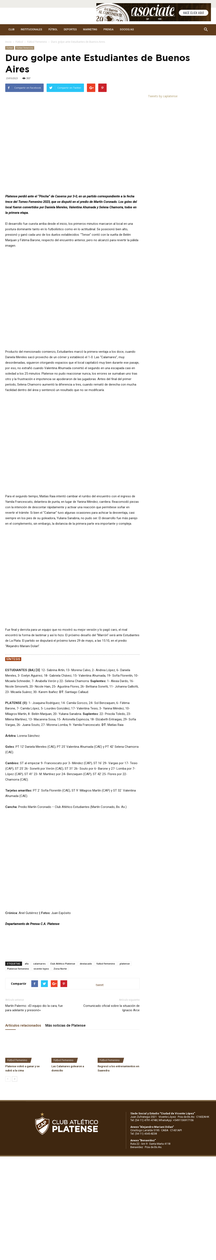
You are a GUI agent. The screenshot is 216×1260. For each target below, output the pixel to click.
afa (27, 963)
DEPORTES (70, 29)
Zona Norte (60, 968)
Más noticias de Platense (65, 1025)
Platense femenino (18, 968)
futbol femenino (106, 963)
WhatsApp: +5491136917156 (176, 1120)
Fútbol (19, 42)
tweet (100, 985)
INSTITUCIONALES (31, 29)
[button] (206, 30)
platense (125, 963)
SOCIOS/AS (127, 29)
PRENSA (108, 29)
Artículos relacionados (23, 1025)
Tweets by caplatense (163, 96)
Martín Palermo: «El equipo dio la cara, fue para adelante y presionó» (34, 1008)
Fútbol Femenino (37, 42)
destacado (86, 963)
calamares (39, 963)
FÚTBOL (53, 29)
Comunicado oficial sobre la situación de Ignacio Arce (111, 1008)
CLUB (11, 29)
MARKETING (90, 29)
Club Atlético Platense (62, 963)
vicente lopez (41, 968)
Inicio (8, 42)
